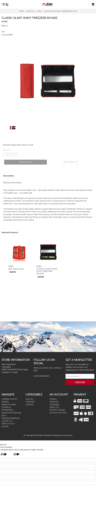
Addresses (54, 405)
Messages (54, 402)
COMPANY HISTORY (9, 399)
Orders (53, 399)
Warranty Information (12, 183)
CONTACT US (7, 421)
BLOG (4, 415)
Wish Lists (54, 407)
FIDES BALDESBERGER (11, 418)
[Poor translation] (16, 454)
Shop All (30, 399)
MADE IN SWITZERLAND (11, 413)
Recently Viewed (57, 410)
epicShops (68, 435)
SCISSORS (30, 405)
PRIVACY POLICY (8, 424)
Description (8, 176)
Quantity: (7, 150)
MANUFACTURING (9, 405)
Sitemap (5, 426)
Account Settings (58, 413)
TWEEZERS (30, 402)
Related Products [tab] (10, 232)
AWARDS (5, 402)
